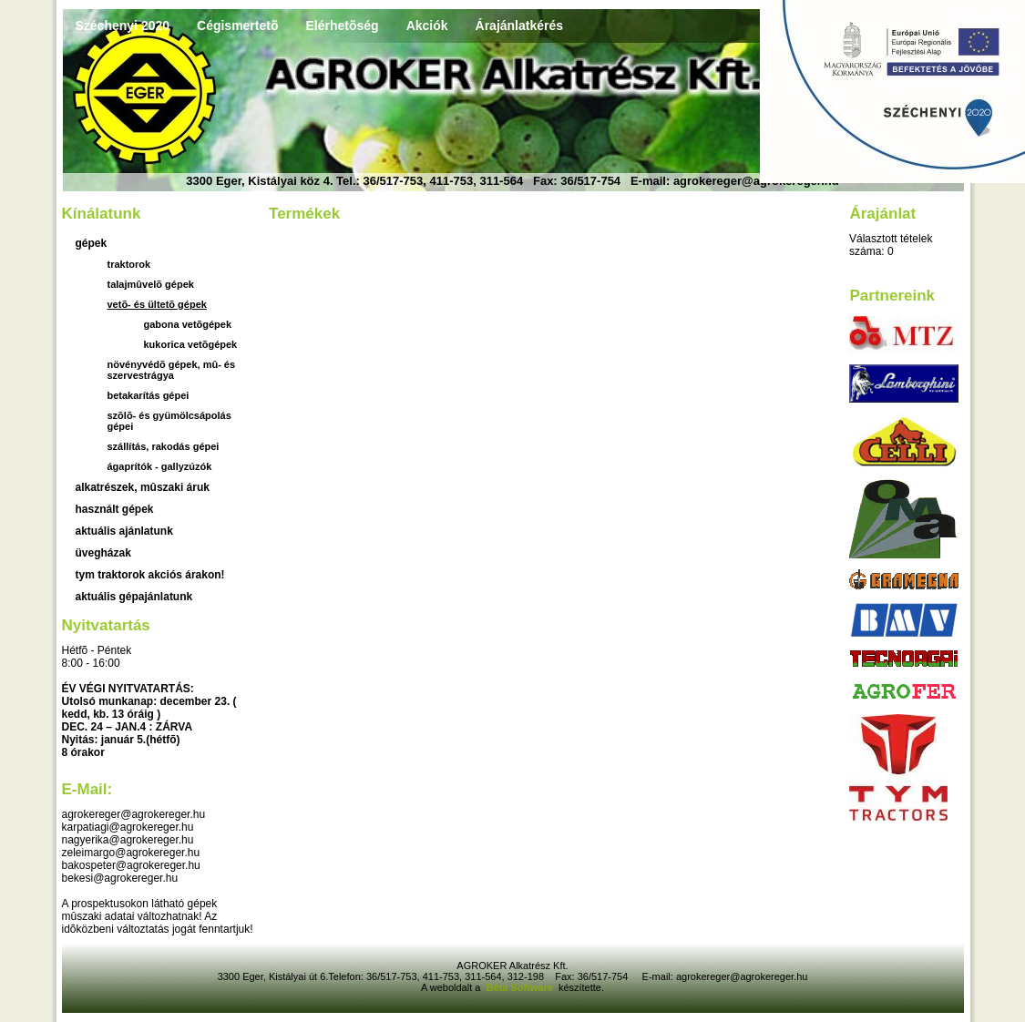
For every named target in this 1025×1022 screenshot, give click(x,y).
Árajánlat (882, 213)
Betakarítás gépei (149, 395)
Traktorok (129, 264)
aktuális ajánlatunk (124, 531)
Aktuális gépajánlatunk (134, 596)
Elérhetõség (341, 25)
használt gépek (115, 509)
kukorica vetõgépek (191, 344)
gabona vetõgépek (188, 324)
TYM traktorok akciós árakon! (150, 574)
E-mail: (87, 789)
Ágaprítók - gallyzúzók (160, 466)
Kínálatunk (101, 213)
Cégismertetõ (237, 25)
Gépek (92, 243)
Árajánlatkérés (520, 25)
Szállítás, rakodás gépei (164, 446)
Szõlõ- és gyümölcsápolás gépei (169, 421)
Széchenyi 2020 (123, 25)
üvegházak (103, 553)
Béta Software (519, 987)
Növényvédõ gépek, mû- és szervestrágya (172, 370)
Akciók (427, 25)
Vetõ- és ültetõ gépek (157, 304)
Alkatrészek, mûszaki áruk (143, 487)
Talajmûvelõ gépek (151, 284)
